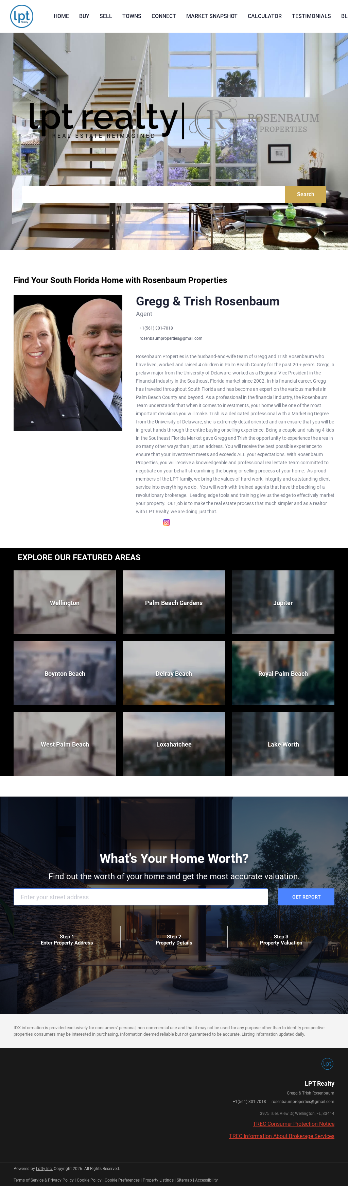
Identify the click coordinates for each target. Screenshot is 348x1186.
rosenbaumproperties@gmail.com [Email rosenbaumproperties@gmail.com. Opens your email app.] (303, 1101)
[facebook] (139, 522)
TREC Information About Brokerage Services (281, 1136)
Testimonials (311, 16)
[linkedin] (153, 522)
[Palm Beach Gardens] (174, 602)
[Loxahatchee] (174, 744)
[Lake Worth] (283, 744)
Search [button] (305, 194)
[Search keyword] (153, 194)
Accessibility (206, 1180)
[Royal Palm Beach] (283, 673)
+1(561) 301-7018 (249, 1101)
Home (61, 16)
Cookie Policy (89, 1180)
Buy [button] (84, 16)
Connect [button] (164, 16)
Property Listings (158, 1180)
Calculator (265, 16)
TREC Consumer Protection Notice (293, 1124)
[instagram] (166, 522)
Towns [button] (131, 16)
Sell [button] (106, 16)
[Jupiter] (283, 602)
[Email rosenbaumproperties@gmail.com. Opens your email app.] (169, 338)
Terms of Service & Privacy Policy (44, 1180)
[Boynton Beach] (65, 673)
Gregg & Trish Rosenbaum (208, 301)
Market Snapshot (212, 16)
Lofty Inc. (44, 1168)
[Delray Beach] (174, 673)
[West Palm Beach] (65, 744)
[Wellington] (65, 602)
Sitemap (184, 1180)
